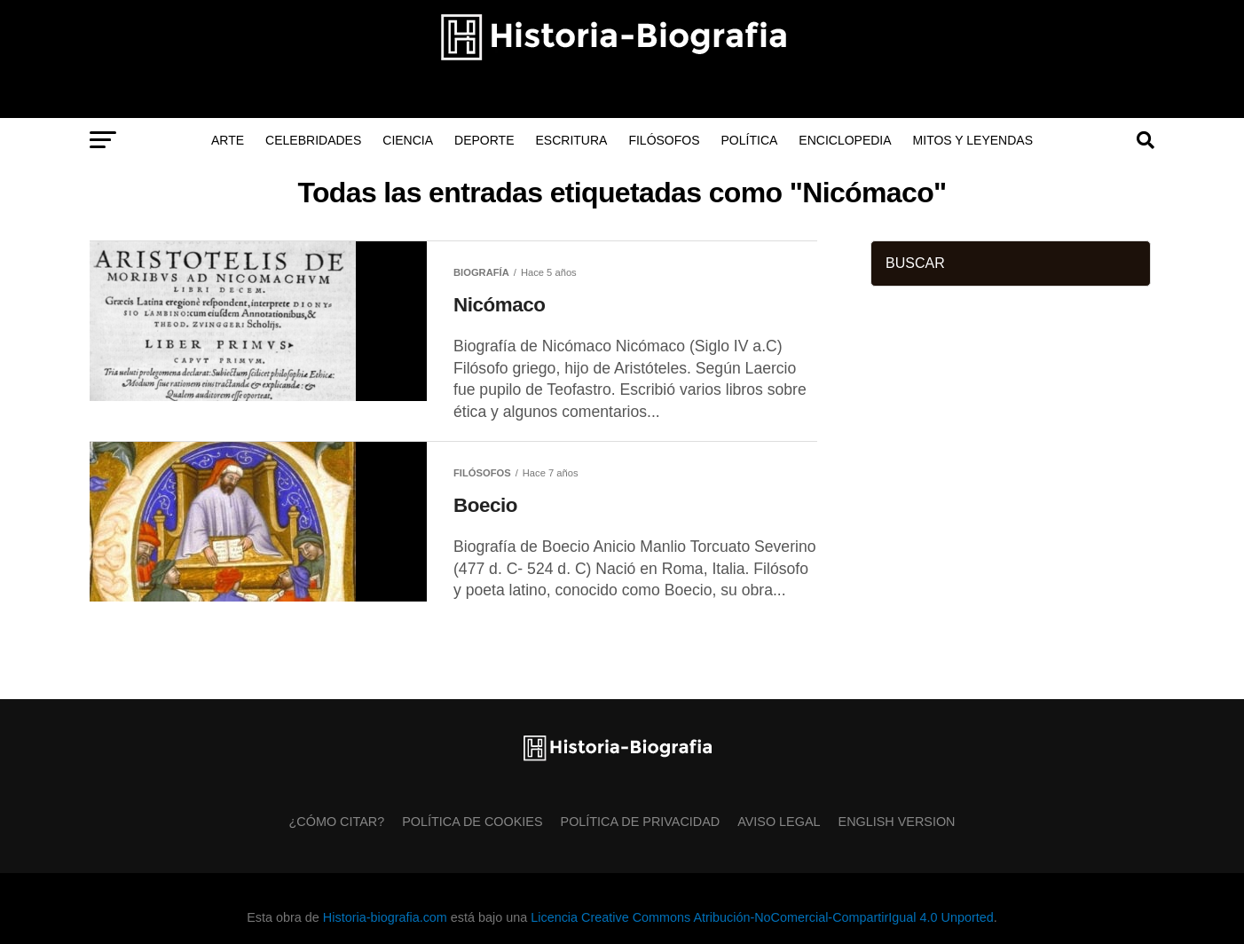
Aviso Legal (778, 821)
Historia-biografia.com (385, 917)
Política (749, 140)
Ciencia (407, 140)
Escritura (572, 140)
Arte (227, 140)
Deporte (484, 140)
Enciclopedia (845, 140)
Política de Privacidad (640, 821)
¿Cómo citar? (337, 821)
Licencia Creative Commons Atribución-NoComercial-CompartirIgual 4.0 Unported (762, 917)
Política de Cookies (472, 821)
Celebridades (313, 140)
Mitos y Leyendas (973, 140)
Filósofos (663, 140)
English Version (897, 821)
